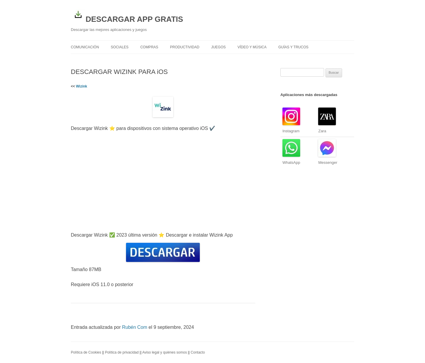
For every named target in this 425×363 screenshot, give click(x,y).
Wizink (81, 86)
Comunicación (85, 47)
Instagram (291, 131)
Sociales (119, 47)
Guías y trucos (293, 47)
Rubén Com (134, 327)
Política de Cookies (86, 352)
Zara (322, 131)
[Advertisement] (163, 182)
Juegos (218, 47)
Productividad (184, 47)
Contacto (198, 352)
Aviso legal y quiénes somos (164, 352)
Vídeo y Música (252, 47)
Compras (149, 47)
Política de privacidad (122, 352)
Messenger (327, 162)
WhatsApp (291, 162)
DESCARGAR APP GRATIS (127, 15)
